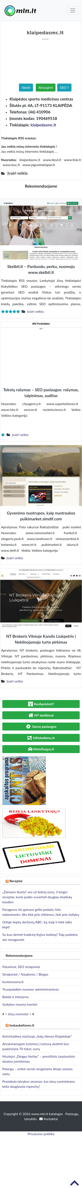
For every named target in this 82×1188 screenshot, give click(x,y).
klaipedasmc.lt (43, 124)
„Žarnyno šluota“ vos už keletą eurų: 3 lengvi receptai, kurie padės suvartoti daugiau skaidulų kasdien (37, 897)
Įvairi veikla (35, 311)
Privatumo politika (41, 1134)
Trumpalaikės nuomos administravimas (30, 989)
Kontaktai (48, 1119)
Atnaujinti (45, 87)
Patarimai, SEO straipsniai (21, 967)
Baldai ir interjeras (15, 997)
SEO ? (64, 87)
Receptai (15, 881)
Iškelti (26, 87)
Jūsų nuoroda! (18, 1014)
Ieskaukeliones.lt (21, 1025)
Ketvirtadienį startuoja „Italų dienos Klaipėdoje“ (37, 1036)
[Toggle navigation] (73, 10)
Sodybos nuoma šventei (19, 1004)
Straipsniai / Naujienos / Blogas (25, 974)
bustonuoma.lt (13, 982)
